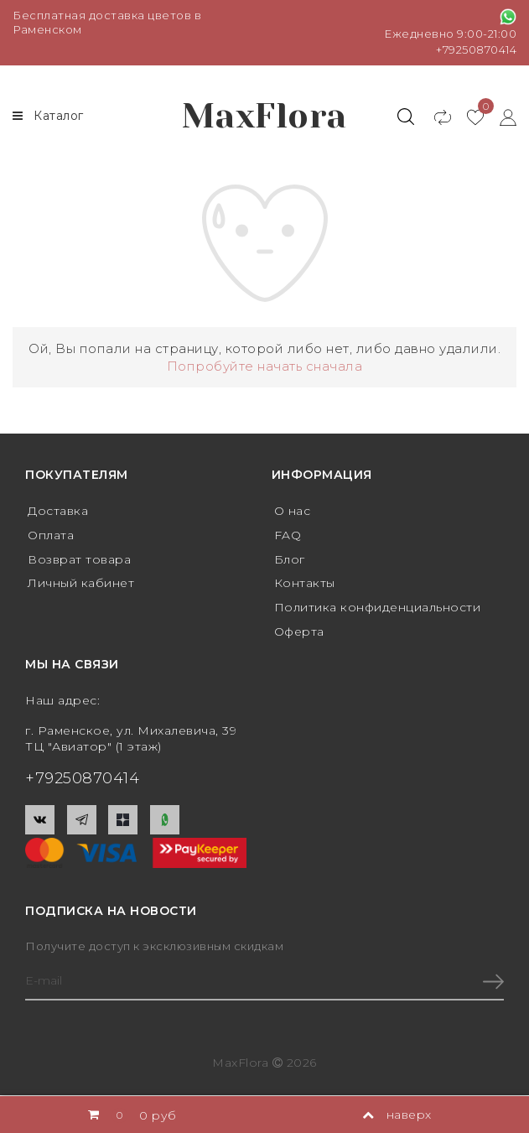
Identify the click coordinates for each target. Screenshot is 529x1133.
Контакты (304, 582)
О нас (292, 510)
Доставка (58, 510)
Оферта (299, 631)
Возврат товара (79, 559)
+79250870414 (476, 49)
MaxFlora (264, 116)
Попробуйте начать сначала (265, 366)
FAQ (288, 535)
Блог (289, 559)
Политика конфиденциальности (377, 607)
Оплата (51, 535)
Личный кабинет (81, 582)
